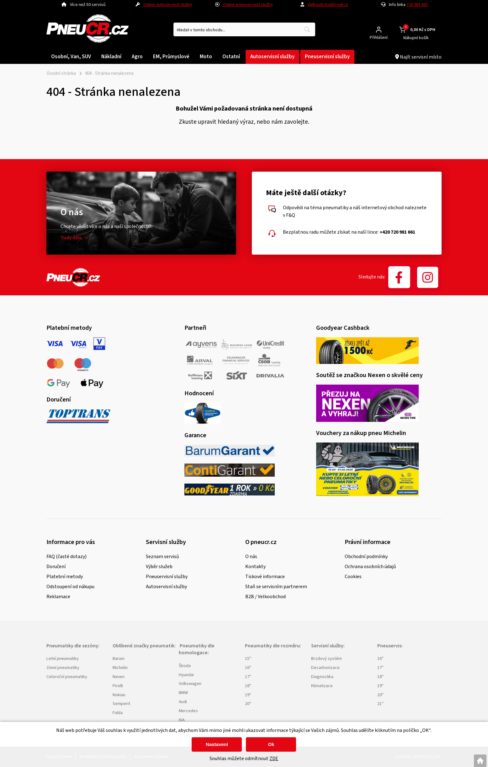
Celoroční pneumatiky (66, 676)
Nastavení (217, 744)
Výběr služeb (159, 566)
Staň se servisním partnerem (276, 586)
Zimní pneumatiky (62, 667)
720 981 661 (417, 5)
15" (248, 658)
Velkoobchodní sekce (328, 5)
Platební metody (64, 576)
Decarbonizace (325, 667)
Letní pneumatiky (62, 658)
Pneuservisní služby (167, 576)
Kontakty (255, 566)
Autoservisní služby (166, 586)
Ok (271, 744)
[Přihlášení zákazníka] (378, 29)
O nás (251, 556)
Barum (119, 658)
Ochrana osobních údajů (370, 566)
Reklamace (58, 596)
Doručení (56, 566)
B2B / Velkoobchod (265, 596)
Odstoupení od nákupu (70, 586)
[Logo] (87, 29)
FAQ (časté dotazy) (66, 556)
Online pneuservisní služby (244, 5)
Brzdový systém (326, 658)
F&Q (290, 215)
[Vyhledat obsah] (307, 29)
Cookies (353, 576)
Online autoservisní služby (167, 5)
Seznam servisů (162, 556)
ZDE (273, 758)
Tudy (71, 237)
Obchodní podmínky (366, 556)
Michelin (120, 667)
